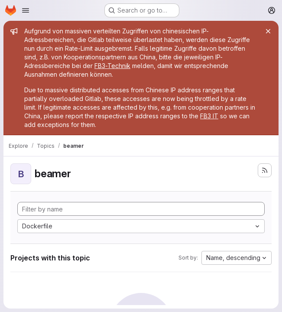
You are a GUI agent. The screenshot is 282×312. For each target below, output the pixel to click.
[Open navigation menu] (25, 10)
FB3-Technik (112, 65)
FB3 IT (209, 116)
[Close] (268, 31)
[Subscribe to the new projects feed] (265, 170)
